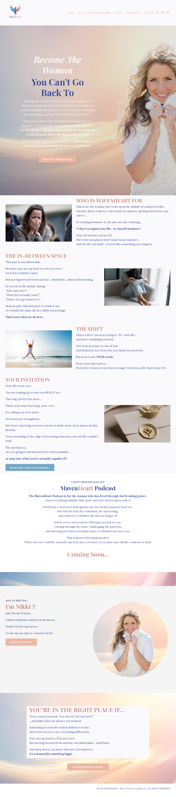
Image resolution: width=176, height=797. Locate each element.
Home (70, 12)
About (80, 12)
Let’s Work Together (98, 12)
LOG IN (149, 12)
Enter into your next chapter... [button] (30, 470)
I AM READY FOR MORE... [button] (88, 770)
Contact (118, 12)
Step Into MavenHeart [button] (57, 159)
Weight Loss (133, 12)
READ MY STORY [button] (21, 645)
